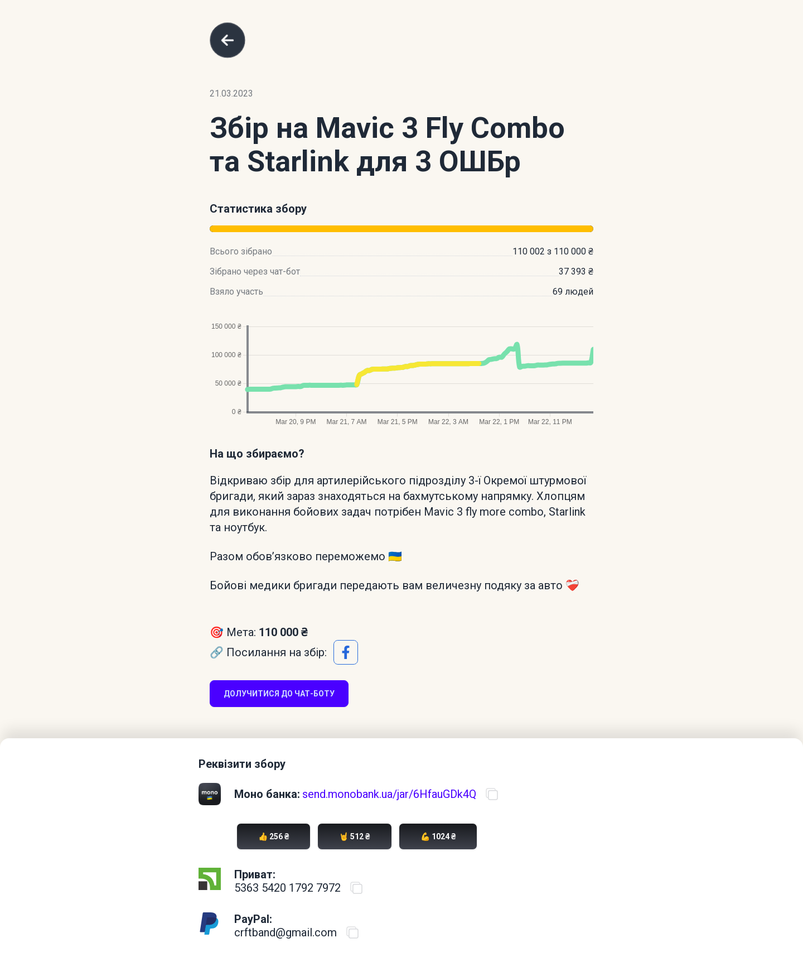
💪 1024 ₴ (438, 836)
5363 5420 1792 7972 (287, 888)
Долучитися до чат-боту (279, 693)
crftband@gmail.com (285, 932)
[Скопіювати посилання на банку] (492, 794)
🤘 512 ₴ (354, 836)
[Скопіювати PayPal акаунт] (352, 932)
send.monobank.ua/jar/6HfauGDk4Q (389, 794)
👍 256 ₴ (273, 836)
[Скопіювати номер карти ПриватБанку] (356, 888)
